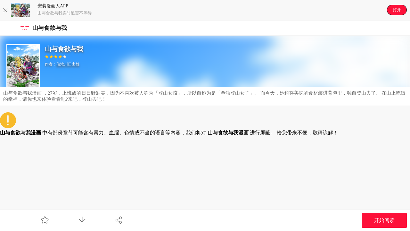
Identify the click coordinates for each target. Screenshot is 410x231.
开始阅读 (384, 220)
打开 (397, 9)
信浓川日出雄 (67, 64)
